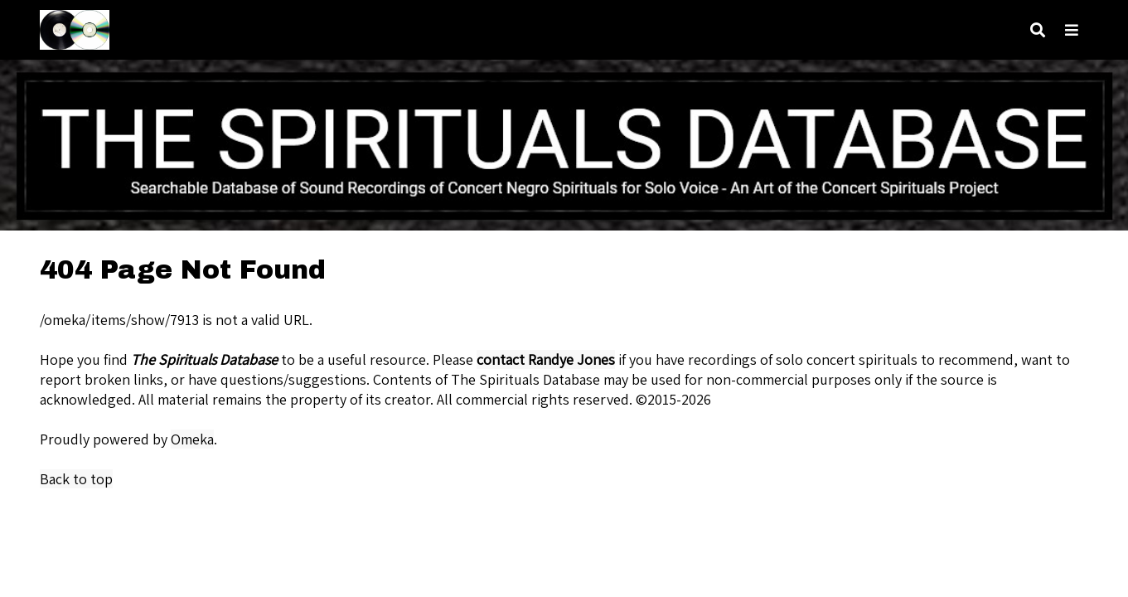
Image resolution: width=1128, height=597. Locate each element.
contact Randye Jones (546, 359)
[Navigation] (1071, 30)
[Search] (1037, 30)
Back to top (76, 478)
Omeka (192, 439)
